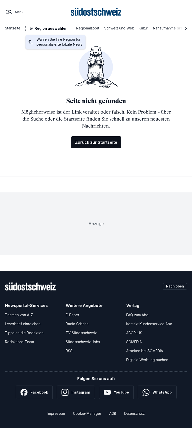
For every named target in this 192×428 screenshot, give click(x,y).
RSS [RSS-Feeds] (69, 351)
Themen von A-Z (19, 315)
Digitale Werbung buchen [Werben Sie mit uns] (147, 360)
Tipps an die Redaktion (24, 333)
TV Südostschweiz (81, 333)
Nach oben (174, 286)
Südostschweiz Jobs (83, 342)
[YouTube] (116, 392)
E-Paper (72, 315)
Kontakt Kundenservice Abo (149, 324)
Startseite (12, 28)
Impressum (56, 413)
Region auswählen (51, 28)
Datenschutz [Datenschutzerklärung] (134, 413)
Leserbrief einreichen (22, 324)
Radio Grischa (77, 324)
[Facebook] (34, 392)
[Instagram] (76, 392)
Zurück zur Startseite (96, 142)
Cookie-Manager (87, 413)
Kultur (143, 28)
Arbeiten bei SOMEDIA (144, 351)
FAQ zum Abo (137, 315)
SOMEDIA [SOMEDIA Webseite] (134, 342)
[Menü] (14, 11)
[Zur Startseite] (96, 12)
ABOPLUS (134, 333)
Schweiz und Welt (119, 28)
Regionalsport (87, 28)
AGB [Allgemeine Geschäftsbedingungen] (112, 413)
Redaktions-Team (19, 342)
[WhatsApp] (157, 392)
